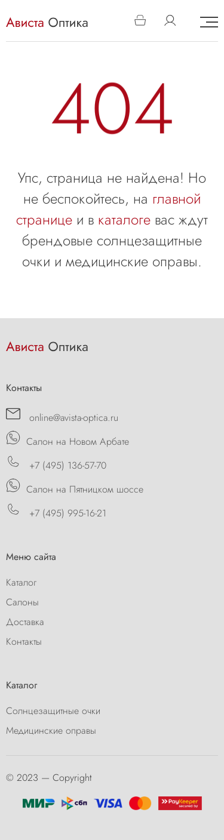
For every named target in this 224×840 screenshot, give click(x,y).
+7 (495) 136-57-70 (56, 463)
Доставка (25, 622)
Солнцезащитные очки (53, 711)
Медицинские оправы (51, 730)
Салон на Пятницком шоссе (74, 487)
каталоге (124, 219)
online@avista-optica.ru (62, 415)
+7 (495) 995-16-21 (56, 511)
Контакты (24, 641)
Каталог (21, 582)
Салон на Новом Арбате (67, 439)
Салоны (22, 602)
